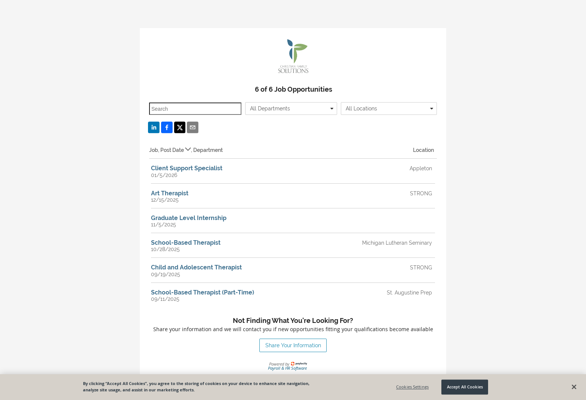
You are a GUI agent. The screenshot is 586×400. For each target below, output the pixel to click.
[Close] (574, 389)
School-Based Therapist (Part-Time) (202, 292)
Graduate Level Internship (188, 218)
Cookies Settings (412, 389)
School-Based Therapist (185, 242)
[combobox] (291, 108)
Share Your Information (293, 345)
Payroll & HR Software (287, 368)
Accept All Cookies (465, 389)
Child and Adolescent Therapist (196, 267)
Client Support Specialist (186, 168)
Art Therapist (169, 193)
